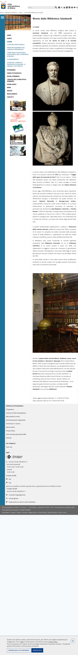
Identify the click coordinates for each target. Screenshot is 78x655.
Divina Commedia (13, 76)
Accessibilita (5, 512)
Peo (10, 483)
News (9, 87)
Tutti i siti (9, 447)
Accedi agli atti (13, 498)
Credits (19, 512)
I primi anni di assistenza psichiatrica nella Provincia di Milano (17, 54)
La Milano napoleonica (15, 44)
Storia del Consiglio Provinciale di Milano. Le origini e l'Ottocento (16, 64)
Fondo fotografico (14, 73)
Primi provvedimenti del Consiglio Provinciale (16, 48)
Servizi (9, 91)
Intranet (8, 438)
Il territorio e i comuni (13, 424)
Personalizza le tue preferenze (18, 650)
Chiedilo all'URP (11, 476)
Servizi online (10, 427)
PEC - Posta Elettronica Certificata (61, 507)
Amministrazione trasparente (15, 420)
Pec (10, 479)
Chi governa (10, 409)
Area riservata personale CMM (16, 434)
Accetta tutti (37, 650)
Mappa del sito (32, 512)
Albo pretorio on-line (13, 417)
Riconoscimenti (52, 512)
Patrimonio (11, 70)
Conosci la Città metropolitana (16, 413)
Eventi (9, 38)
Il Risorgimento (13, 59)
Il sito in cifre (62, 512)
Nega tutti (72, 641)
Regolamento (12, 94)
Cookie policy (52, 642)
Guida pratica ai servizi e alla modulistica (22, 502)
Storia (20, 12)
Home (2, 12)
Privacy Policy (10, 431)
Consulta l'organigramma (17, 495)
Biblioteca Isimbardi (11, 12)
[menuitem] (18, 35)
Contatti (10, 97)
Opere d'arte (11, 84)
